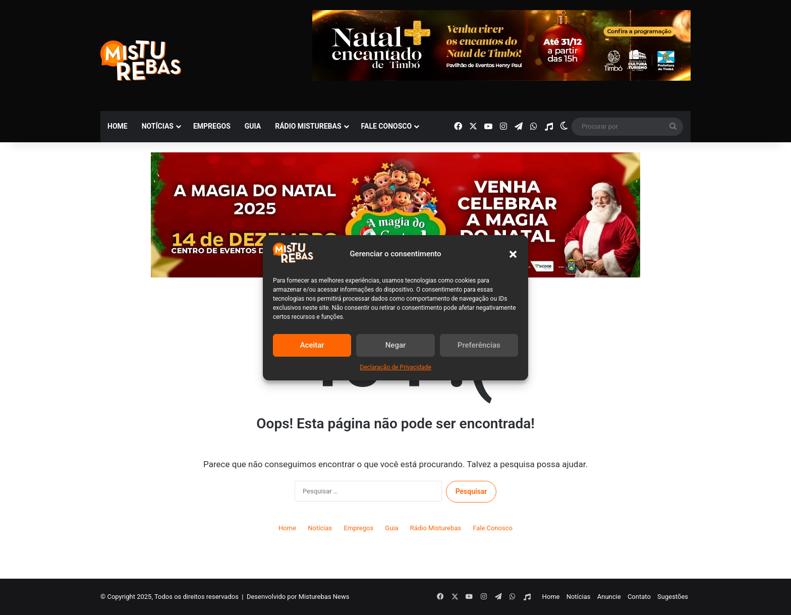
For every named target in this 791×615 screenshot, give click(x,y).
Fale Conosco (386, 126)
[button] (513, 254)
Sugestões (672, 596)
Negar (395, 345)
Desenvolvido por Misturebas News (298, 596)
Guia (253, 126)
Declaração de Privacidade (395, 367)
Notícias (158, 126)
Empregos (212, 126)
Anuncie (609, 596)
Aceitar (312, 345)
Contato (639, 596)
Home (117, 126)
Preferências (479, 345)
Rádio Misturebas (308, 126)
